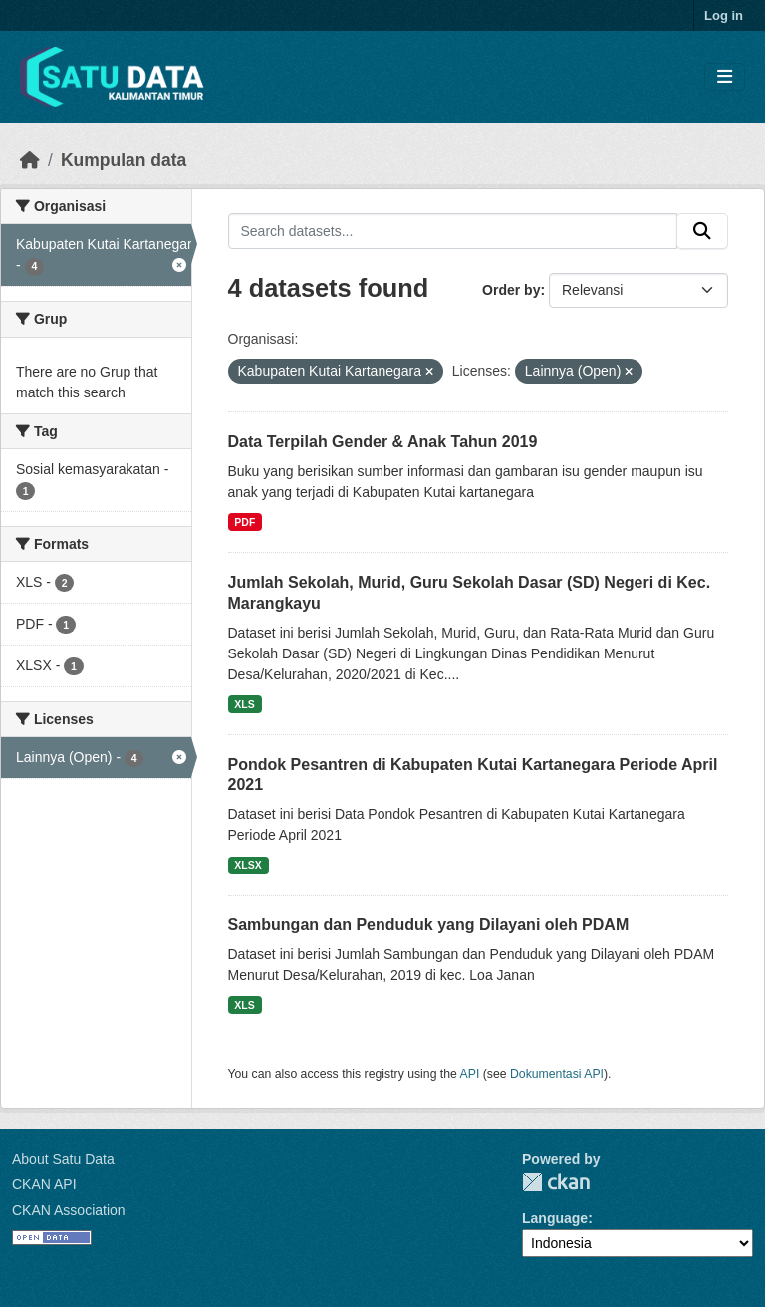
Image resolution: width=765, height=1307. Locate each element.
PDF (244, 522)
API (470, 1074)
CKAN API (44, 1184)
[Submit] (702, 231)
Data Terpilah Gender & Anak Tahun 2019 (383, 441)
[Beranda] (30, 160)
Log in (723, 15)
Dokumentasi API (557, 1074)
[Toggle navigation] (724, 77)
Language (555, 1218)
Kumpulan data (123, 160)
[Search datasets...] (453, 231)
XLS (244, 704)
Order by (511, 290)
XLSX (247, 865)
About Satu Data (63, 1159)
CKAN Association (69, 1210)
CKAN (556, 1182)
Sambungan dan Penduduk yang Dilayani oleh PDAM (429, 924)
